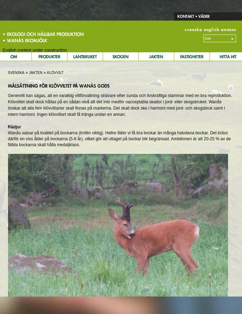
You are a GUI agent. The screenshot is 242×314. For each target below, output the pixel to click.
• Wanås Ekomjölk (25, 40)
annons (228, 29)
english (211, 29)
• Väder (202, 16)
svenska (193, 29)
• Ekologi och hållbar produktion (43, 34)
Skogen (120, 56)
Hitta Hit (228, 56)
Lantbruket (85, 56)
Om (13, 56)
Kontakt (185, 16)
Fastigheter (192, 56)
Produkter (49, 56)
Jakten (156, 56)
